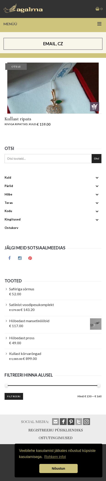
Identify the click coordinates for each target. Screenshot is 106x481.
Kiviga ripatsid (16, 124)
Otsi (96, 158)
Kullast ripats (18, 119)
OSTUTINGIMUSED (55, 437)
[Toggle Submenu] (96, 177)
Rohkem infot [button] (55, 457)
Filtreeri (14, 396)
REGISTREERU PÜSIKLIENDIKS (55, 430)
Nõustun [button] (58, 468)
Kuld (32, 124)
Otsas (94, 106)
